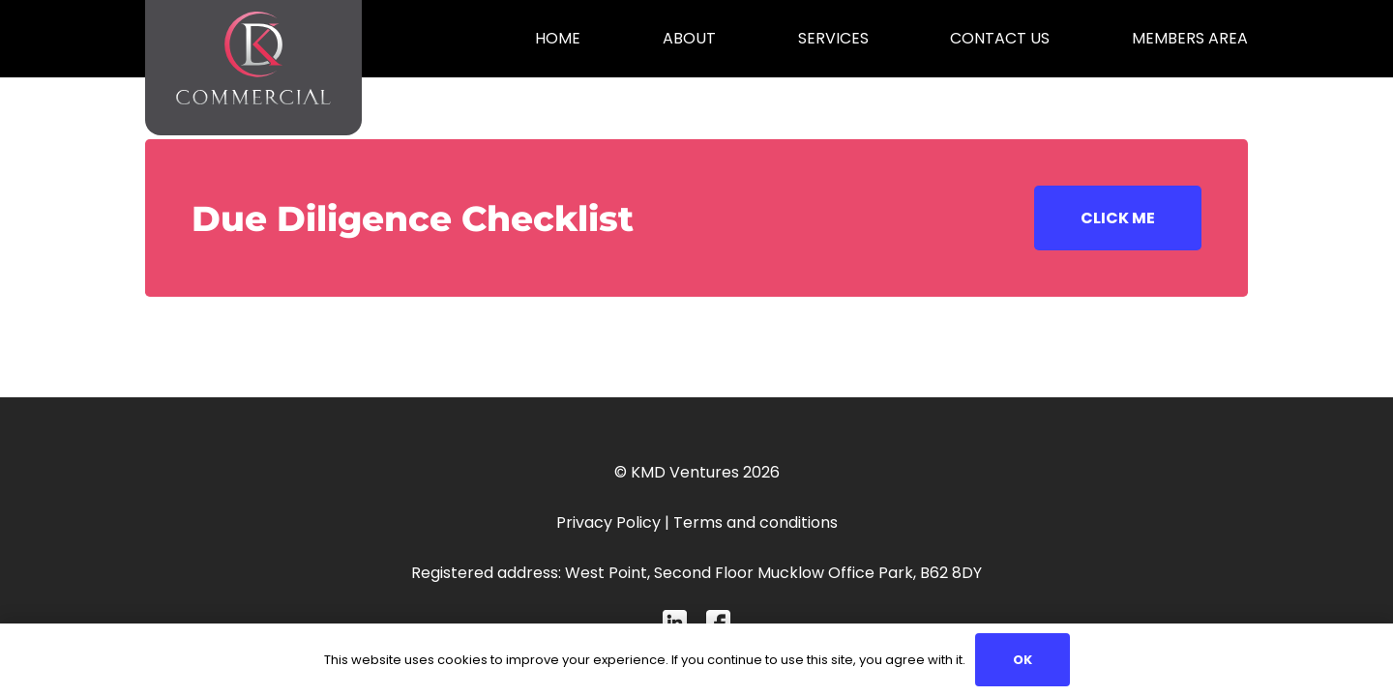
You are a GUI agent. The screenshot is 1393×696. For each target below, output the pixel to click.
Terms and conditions (755, 522)
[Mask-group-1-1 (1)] (718, 622)
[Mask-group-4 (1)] (675, 622)
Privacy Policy (608, 522)
